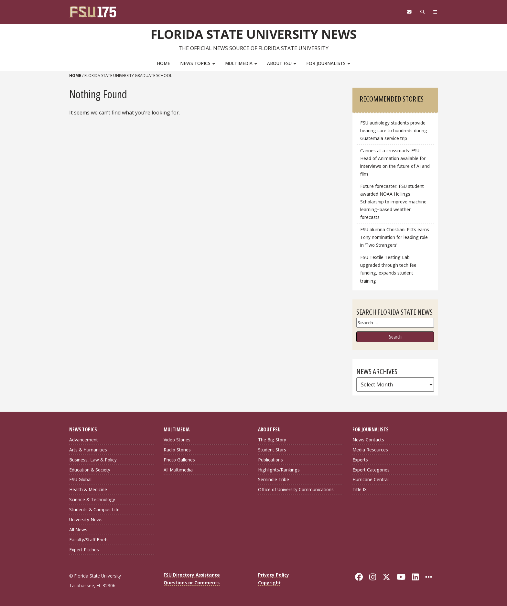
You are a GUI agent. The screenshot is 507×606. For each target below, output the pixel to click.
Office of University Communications (296, 489)
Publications (270, 460)
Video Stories (177, 440)
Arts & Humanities (88, 450)
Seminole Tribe (273, 479)
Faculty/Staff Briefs (89, 539)
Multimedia (241, 63)
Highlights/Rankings (279, 470)
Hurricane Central (370, 479)
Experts (360, 460)
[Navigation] (435, 11)
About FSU (281, 63)
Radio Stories (177, 450)
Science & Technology (92, 499)
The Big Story (272, 440)
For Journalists (328, 63)
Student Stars (272, 450)
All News (78, 529)
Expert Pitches (84, 549)
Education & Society (89, 470)
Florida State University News (254, 34)
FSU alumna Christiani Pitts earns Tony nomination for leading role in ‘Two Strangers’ (394, 237)
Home (163, 63)
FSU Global (80, 479)
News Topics (197, 63)
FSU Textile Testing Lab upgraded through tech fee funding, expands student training (388, 269)
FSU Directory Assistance (192, 575)
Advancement (83, 440)
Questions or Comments (192, 582)
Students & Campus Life (94, 509)
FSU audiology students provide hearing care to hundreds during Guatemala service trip (393, 130)
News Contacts (368, 440)
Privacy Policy (273, 575)
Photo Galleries (179, 460)
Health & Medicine (88, 489)
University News (85, 519)
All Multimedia (178, 470)
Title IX (359, 489)
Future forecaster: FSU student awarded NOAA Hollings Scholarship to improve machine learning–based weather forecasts (393, 202)
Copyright (269, 582)
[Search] (422, 11)
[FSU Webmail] (409, 11)
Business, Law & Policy (93, 460)
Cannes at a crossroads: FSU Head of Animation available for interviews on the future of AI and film (395, 162)
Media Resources (370, 450)
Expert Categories (371, 470)
